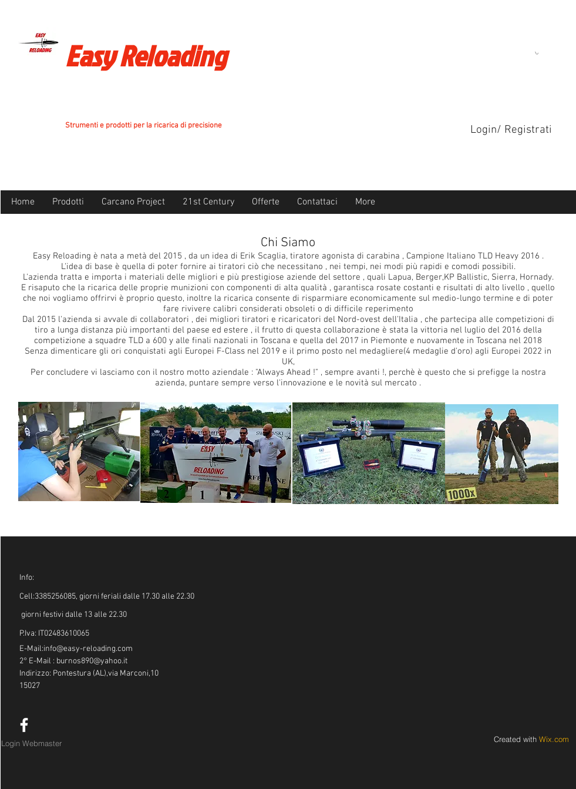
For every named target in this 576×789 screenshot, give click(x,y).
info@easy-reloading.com (88, 649)
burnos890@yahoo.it (91, 661)
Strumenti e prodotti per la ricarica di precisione (143, 125)
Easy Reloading (145, 55)
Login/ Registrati (511, 130)
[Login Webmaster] (32, 743)
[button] (536, 53)
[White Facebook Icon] (24, 725)
